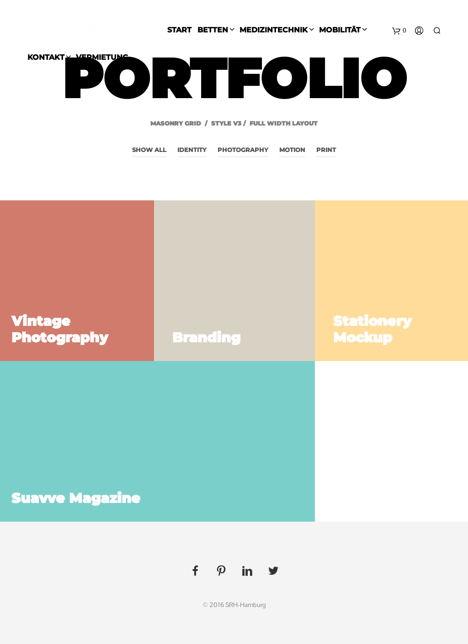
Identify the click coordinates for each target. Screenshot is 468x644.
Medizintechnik (273, 30)
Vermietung (102, 57)
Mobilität (340, 30)
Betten (212, 30)
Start (179, 30)
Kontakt (45, 57)
